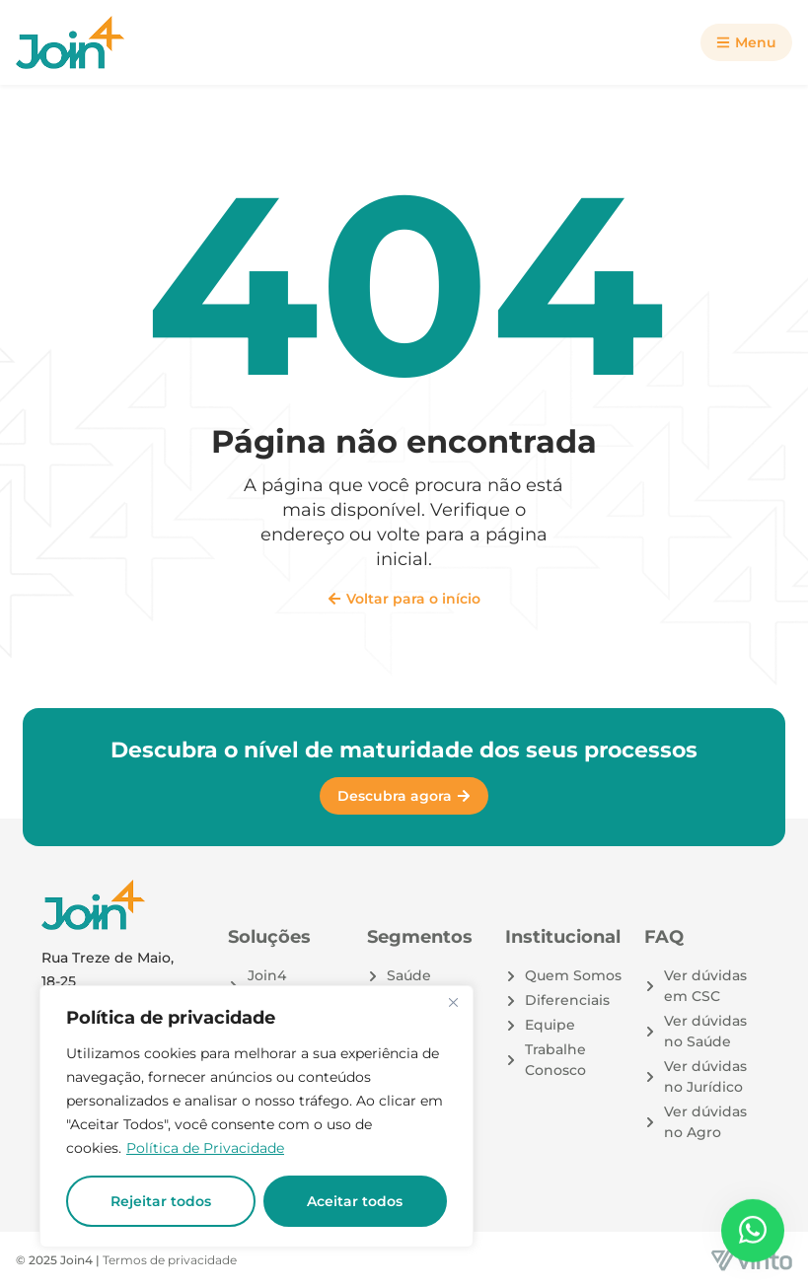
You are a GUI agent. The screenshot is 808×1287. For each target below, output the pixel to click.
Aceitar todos (355, 1201)
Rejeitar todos (160, 1201)
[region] (256, 1116)
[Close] (453, 1002)
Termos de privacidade (170, 1259)
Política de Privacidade (205, 1148)
